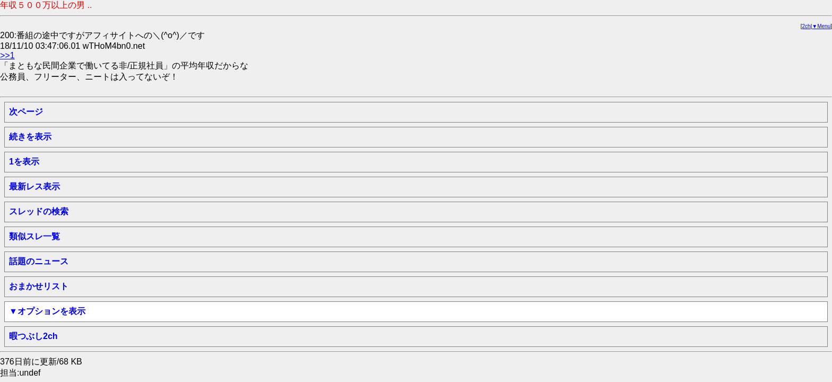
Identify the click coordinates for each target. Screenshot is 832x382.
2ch (806, 26)
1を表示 (24, 161)
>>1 (7, 55)
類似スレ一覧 (34, 236)
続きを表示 (30, 136)
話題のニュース (38, 261)
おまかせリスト (38, 286)
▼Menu (821, 26)
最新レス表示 (34, 186)
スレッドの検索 (38, 211)
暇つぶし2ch (33, 336)
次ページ (26, 111)
